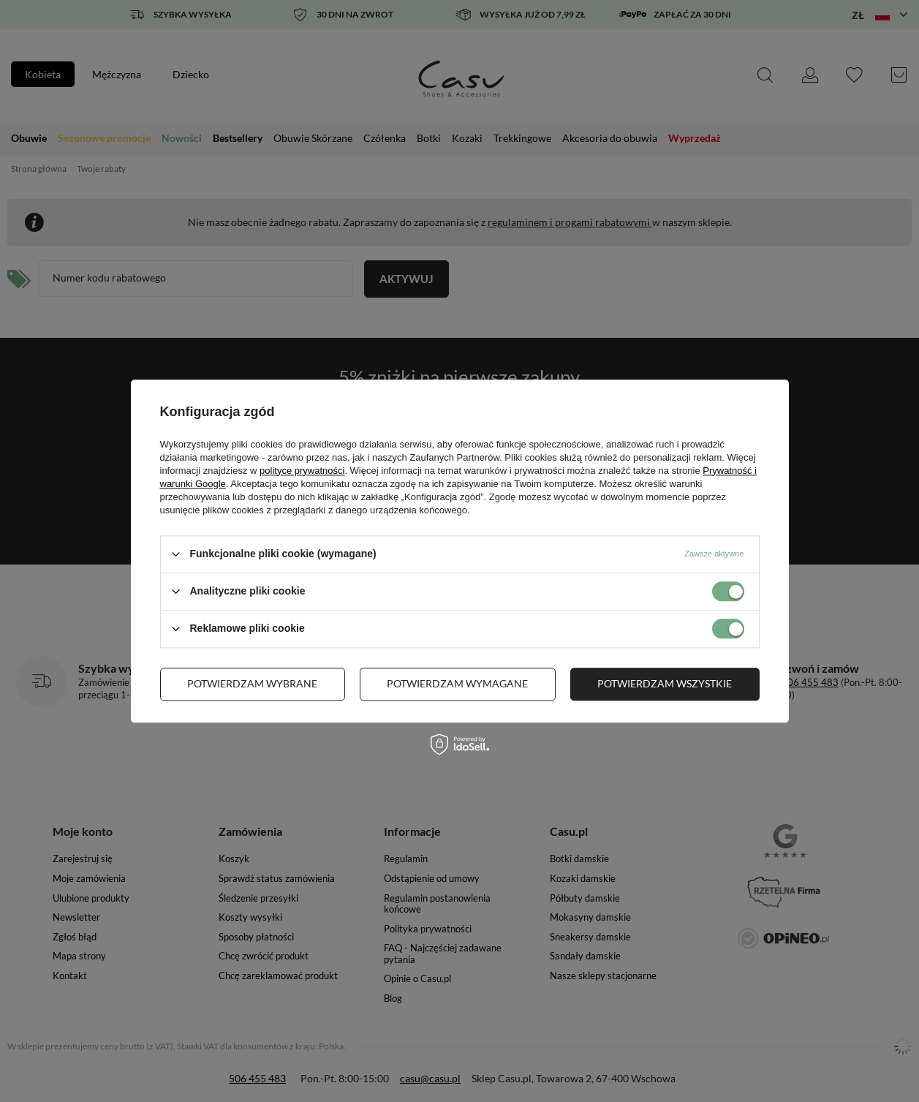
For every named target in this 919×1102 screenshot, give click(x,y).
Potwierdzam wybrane (252, 683)
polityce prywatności (302, 470)
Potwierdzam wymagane (457, 683)
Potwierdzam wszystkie (664, 683)
